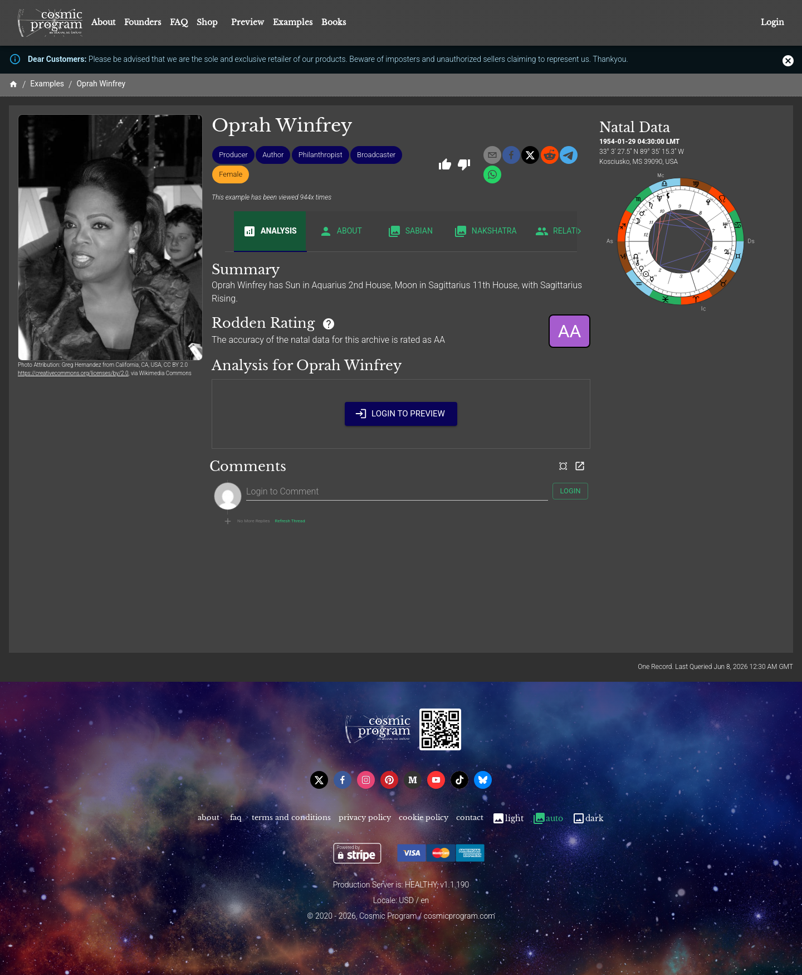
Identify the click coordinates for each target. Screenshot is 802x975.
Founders (142, 22)
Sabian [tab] (410, 231)
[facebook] (511, 155)
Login (772, 22)
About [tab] (340, 231)
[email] (492, 155)
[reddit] (550, 155)
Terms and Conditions (291, 818)
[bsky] (483, 780)
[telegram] (569, 155)
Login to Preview (401, 413)
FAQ (179, 22)
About (103, 22)
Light (507, 818)
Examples (292, 22)
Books (333, 22)
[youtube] (436, 780)
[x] (530, 155)
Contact (469, 818)
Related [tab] (560, 231)
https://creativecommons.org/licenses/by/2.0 (73, 373)
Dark (588, 818)
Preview (247, 22)
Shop (207, 22)
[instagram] (366, 780)
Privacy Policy (365, 818)
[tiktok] (459, 780)
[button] (233, 155)
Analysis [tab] (270, 231)
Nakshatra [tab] (485, 231)
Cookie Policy (423, 818)
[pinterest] (389, 780)
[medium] (413, 780)
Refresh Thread (290, 521)
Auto (548, 818)
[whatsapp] (492, 174)
